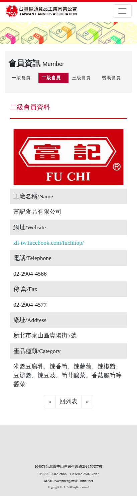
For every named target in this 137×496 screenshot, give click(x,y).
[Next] (87, 401)
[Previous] (49, 401)
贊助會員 (111, 77)
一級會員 (21, 77)
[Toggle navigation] (122, 11)
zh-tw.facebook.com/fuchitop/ (48, 242)
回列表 (68, 401)
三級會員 (81, 77)
